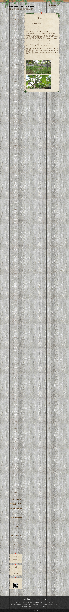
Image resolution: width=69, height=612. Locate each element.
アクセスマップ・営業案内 (16, 499)
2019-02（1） (16, 310)
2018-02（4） (16, 350)
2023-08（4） (16, 128)
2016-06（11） (16, 418)
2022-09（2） (16, 165)
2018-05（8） (16, 340)
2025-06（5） (16, 57)
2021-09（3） (16, 205)
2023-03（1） (16, 145)
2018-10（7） (16, 323)
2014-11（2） (16, 482)
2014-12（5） (16, 478)
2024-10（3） (16, 81)
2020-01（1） (16, 273)
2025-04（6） (16, 64)
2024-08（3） (16, 87)
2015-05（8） (16, 461)
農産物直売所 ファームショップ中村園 (34, 599)
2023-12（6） (16, 114)
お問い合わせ (15, 548)
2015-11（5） (16, 441)
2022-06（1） (16, 175)
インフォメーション (16, 19)
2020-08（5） (16, 249)
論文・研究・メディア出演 (16, 535)
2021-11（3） (16, 199)
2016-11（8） (16, 401)
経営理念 (16, 526)
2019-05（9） (16, 300)
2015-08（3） (16, 451)
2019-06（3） (16, 296)
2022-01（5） (16, 192)
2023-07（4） (16, 131)
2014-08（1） (16, 488)
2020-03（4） (16, 266)
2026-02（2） (16, 30)
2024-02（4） (16, 108)
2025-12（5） (16, 37)
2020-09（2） (16, 246)
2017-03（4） (16, 387)
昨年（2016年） (32, 31)
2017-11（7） (16, 360)
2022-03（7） (16, 185)
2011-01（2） (16, 495)
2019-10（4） (16, 283)
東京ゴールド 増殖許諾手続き (16, 508)
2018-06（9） (16, 337)
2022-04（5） (16, 182)
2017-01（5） (16, 394)
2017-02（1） (16, 391)
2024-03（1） (16, 104)
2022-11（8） (16, 158)
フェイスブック (16, 539)
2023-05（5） (16, 138)
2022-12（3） (16, 155)
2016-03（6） (16, 428)
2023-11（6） (16, 118)
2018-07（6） (16, 333)
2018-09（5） (16, 327)
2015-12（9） (16, 438)
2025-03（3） (16, 67)
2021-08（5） (16, 209)
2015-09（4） (16, 448)
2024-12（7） (16, 74)
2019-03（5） (16, 306)
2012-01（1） (16, 492)
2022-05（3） (16, 178)
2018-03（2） (16, 347)
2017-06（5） (16, 377)
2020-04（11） (16, 263)
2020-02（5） (16, 269)
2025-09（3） (16, 47)
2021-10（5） (16, 202)
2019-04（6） (16, 303)
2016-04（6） (16, 424)
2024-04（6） (16, 101)
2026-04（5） (16, 23)
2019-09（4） (16, 286)
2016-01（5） (16, 434)
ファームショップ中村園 (31, 610)
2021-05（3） (16, 219)
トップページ (15, 15)
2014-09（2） (16, 485)
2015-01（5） (16, 475)
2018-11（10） (16, 320)
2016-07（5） (16, 414)
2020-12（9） (16, 236)
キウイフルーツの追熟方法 (16, 521)
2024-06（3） (16, 94)
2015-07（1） (16, 455)
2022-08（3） (16, 168)
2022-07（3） (16, 172)
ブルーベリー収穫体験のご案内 (16, 517)
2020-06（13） (16, 256)
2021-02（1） (16, 229)
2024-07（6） (16, 91)
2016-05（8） (16, 421)
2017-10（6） (16, 364)
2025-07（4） (16, 54)
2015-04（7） (16, 465)
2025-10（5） (16, 44)
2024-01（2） (16, 111)
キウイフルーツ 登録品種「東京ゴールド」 (15, 504)
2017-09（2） (16, 367)
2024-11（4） (16, 77)
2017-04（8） (16, 384)
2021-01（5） (16, 232)
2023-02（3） (16, 148)
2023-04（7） (16, 141)
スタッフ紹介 (15, 530)
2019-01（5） (16, 313)
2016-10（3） (16, 404)
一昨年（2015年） (39, 31)
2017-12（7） (16, 357)
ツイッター (16, 544)
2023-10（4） (16, 121)
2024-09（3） (16, 84)
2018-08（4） (16, 330)
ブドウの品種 (15, 513)
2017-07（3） (16, 374)
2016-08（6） (16, 411)
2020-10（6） (16, 242)
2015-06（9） (16, 458)
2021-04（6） (16, 222)
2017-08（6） (16, 370)
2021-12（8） (16, 195)
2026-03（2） (16, 27)
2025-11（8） (16, 40)
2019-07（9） (16, 293)
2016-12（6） (16, 397)
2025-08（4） (16, 50)
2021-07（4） (16, 212)
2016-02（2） (16, 431)
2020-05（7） (16, 259)
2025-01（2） (16, 71)
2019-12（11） (16, 276)
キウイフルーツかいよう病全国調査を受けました (36, 23)
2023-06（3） (16, 135)
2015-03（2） (16, 468)
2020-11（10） (16, 239)
